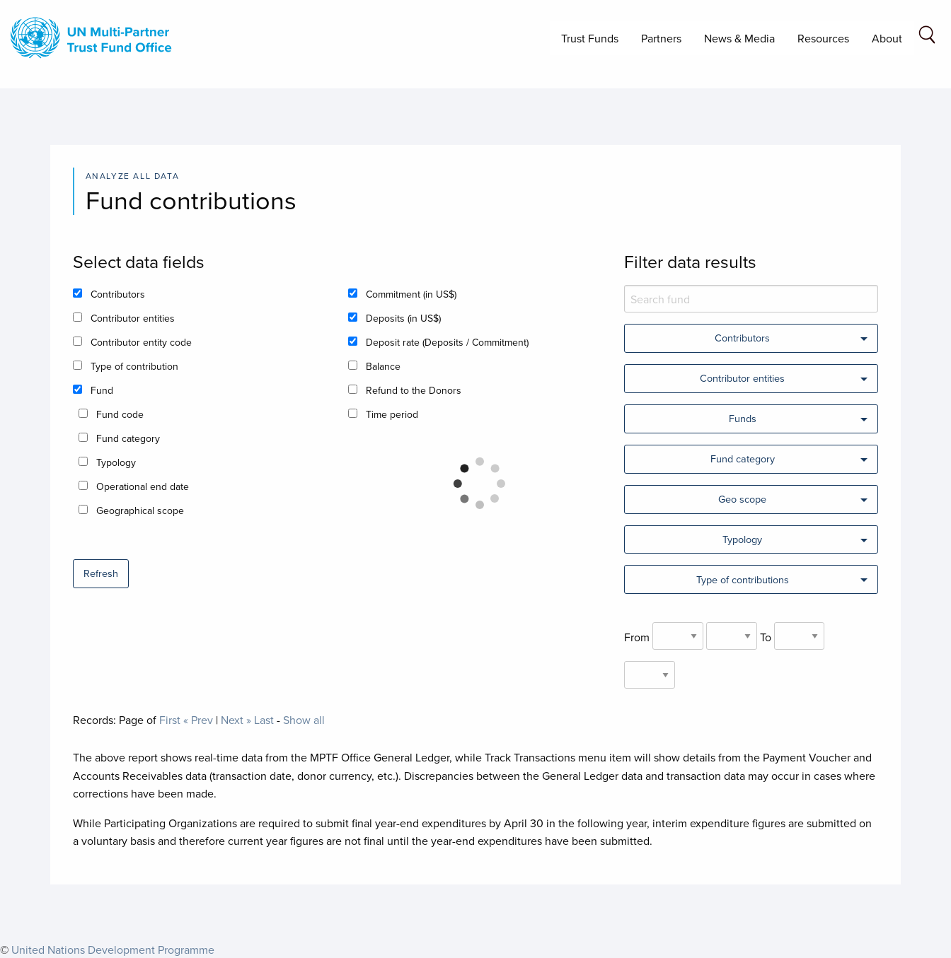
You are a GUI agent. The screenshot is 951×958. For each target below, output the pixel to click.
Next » (236, 720)
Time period (392, 414)
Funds (742, 418)
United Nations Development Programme (112, 949)
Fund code (120, 414)
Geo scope (742, 498)
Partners (661, 38)
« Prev (198, 720)
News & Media (739, 38)
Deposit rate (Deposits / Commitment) (447, 342)
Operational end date (142, 486)
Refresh (100, 573)
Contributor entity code (141, 342)
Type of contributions (742, 579)
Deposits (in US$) (403, 318)
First (169, 720)
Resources (823, 38)
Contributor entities (133, 318)
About (887, 38)
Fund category (128, 438)
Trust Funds (589, 38)
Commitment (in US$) (411, 294)
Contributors (118, 294)
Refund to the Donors (413, 390)
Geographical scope (140, 510)
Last (264, 720)
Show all (304, 720)
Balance (383, 366)
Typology (116, 462)
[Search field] (927, 37)
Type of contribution (134, 366)
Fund (102, 390)
